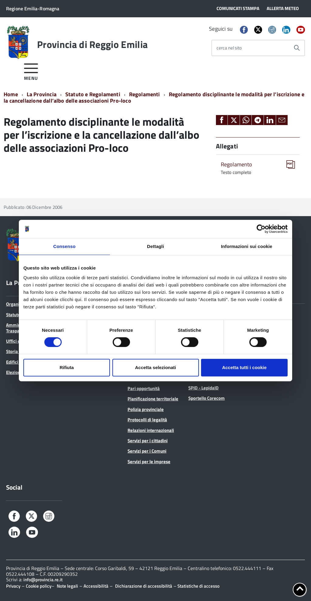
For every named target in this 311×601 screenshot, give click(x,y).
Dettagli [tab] (155, 246)
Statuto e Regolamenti (92, 94)
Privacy (13, 585)
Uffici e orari (18, 341)
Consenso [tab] (64, 246)
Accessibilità (96, 585)
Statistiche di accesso (198, 585)
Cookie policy (38, 585)
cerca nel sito (229, 47)
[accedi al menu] (31, 70)
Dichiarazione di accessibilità (143, 585)
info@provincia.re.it (43, 579)
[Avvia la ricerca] (296, 48)
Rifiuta (67, 367)
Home (11, 94)
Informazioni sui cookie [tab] (246, 246)
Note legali (67, 585)
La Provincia (41, 94)
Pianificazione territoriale (153, 398)
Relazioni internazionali (151, 430)
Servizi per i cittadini (148, 440)
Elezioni (14, 372)
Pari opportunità (144, 388)
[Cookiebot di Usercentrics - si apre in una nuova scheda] (261, 228)
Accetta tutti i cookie (244, 367)
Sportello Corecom (206, 398)
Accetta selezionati (155, 367)
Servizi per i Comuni (147, 450)
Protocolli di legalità (147, 419)
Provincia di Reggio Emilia (92, 44)
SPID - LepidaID (203, 387)
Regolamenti (144, 94)
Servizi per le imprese (149, 461)
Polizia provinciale (146, 409)
